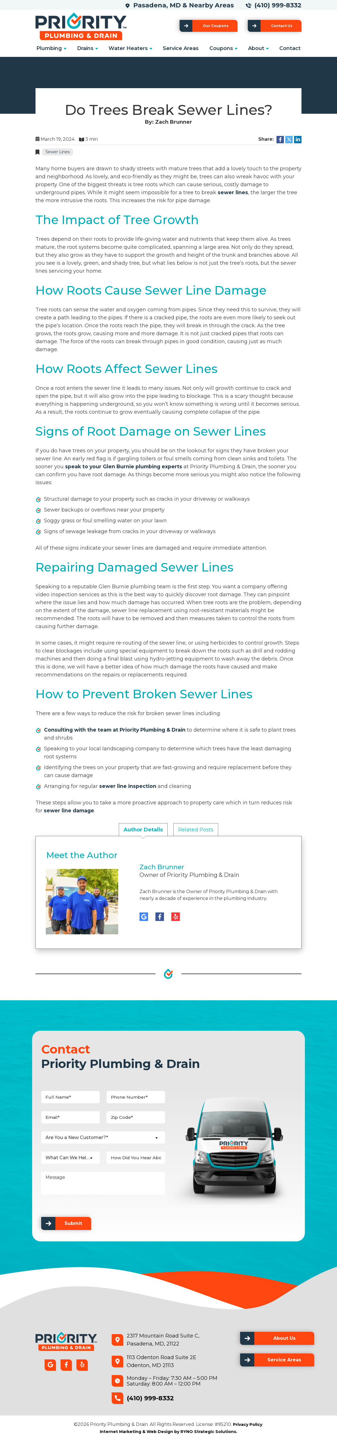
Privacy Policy (247, 1424)
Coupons (221, 48)
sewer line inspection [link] (128, 786)
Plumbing (49, 48)
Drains (85, 48)
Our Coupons (215, 26)
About (256, 48)
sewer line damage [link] (70, 811)
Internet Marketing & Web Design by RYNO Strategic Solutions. (168, 1431)
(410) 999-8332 (277, 5)
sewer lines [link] (233, 192)
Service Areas (181, 48)
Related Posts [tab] (195, 830)
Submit (73, 1223)
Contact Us (281, 26)
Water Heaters (128, 48)
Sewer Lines (57, 151)
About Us (284, 1338)
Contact (290, 48)
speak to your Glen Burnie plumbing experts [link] (124, 466)
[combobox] (103, 1137)
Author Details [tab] (143, 830)
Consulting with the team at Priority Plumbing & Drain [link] (117, 730)
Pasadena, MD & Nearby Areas (185, 5)
